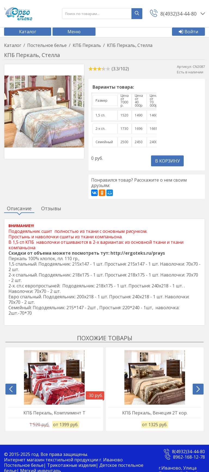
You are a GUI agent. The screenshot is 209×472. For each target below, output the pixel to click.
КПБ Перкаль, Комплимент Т (54, 413)
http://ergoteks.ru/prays (137, 253)
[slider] (99, 69)
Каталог (27, 32)
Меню (74, 32)
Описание (19, 209)
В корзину (167, 161)
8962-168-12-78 (189, 457)
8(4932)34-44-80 (188, 451)
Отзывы (51, 209)
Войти (188, 32)
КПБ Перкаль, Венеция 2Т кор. (155, 413)
